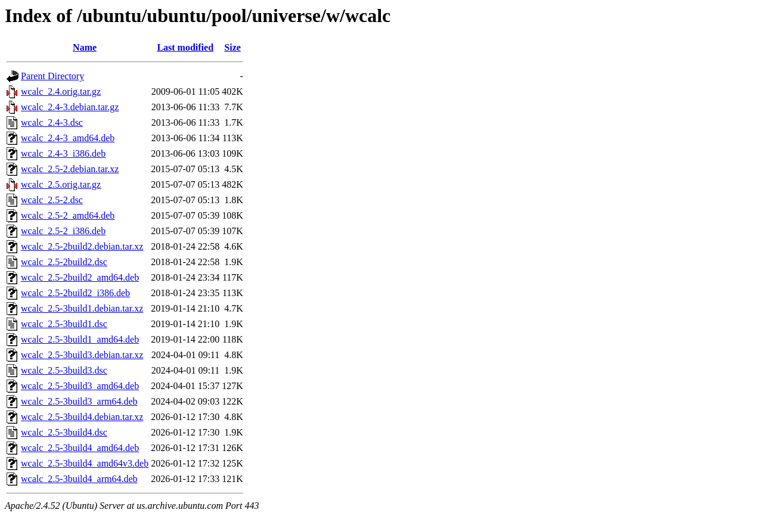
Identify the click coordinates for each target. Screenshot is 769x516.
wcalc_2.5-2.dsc (52, 200)
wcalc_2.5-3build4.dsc (64, 432)
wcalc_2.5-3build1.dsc (64, 324)
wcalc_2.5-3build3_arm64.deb (79, 401)
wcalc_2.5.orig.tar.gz (61, 184)
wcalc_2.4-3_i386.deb (63, 153)
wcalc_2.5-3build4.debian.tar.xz (82, 417)
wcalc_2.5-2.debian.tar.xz (70, 169)
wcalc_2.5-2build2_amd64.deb (80, 277)
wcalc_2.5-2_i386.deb (63, 231)
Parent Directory (52, 76)
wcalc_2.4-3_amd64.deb (67, 138)
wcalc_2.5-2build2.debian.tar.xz (82, 246)
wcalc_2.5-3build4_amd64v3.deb (84, 463)
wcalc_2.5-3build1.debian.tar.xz (82, 308)
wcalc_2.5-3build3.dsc (64, 370)
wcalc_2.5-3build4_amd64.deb (80, 448)
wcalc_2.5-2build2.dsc (64, 262)
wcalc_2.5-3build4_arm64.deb (79, 479)
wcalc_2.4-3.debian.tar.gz (70, 107)
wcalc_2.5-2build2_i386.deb (75, 293)
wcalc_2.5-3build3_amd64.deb (80, 386)
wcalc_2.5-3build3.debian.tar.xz (82, 355)
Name (85, 47)
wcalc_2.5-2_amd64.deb (67, 215)
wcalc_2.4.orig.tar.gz (61, 91)
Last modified (185, 47)
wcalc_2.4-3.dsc (52, 122)
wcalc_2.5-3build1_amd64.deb (80, 339)
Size (232, 47)
